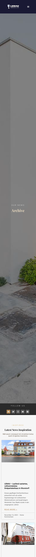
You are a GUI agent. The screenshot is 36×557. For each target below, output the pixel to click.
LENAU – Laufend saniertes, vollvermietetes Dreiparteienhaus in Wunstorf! (16, 486)
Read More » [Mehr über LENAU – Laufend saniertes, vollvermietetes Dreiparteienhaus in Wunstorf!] (10, 509)
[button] (28, 6)
